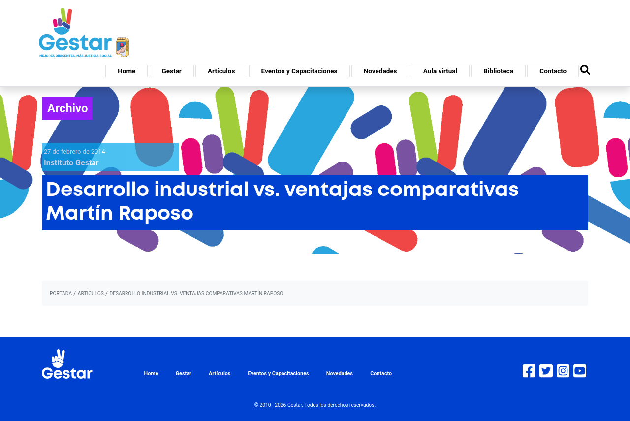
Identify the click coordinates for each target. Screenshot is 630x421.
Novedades (380, 71)
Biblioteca (498, 71)
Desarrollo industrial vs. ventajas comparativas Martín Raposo (196, 294)
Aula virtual (440, 71)
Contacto (553, 71)
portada (61, 294)
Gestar (172, 71)
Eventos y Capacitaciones (299, 71)
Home (126, 71)
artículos (91, 294)
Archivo (67, 108)
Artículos (221, 71)
